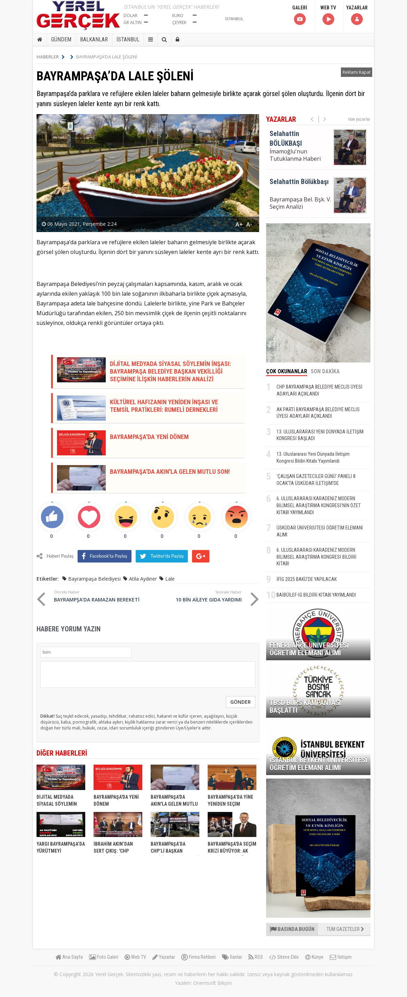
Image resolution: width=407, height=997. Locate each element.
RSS (255, 957)
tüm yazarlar (359, 119)
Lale (170, 578)
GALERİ (299, 15)
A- (249, 224)
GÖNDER (240, 702)
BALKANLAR (94, 39)
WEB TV (328, 15)
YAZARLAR (357, 15)
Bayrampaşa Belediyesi (94, 578)
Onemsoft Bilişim (212, 983)
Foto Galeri (103, 957)
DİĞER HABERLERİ (62, 753)
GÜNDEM (61, 39)
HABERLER (51, 57)
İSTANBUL (128, 39)
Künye (314, 957)
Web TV (135, 957)
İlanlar (232, 957)
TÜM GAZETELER (345, 929)
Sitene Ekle (284, 957)
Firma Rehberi (198, 957)
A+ (239, 224)
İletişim (341, 957)
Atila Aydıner (143, 578)
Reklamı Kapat (356, 72)
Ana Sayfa (69, 957)
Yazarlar (163, 957)
